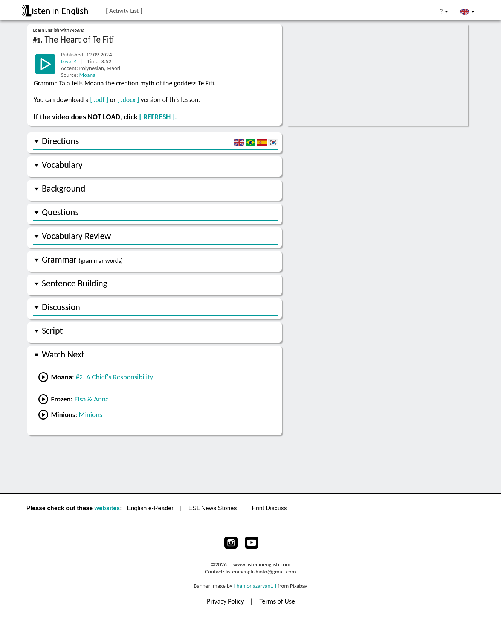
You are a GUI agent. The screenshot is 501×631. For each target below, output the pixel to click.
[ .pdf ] (99, 100)
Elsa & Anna (91, 399)
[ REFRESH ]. (158, 116)
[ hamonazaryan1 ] (255, 585)
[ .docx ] (128, 100)
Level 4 (69, 61)
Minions (90, 414)
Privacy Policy (226, 601)
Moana (87, 74)
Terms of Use (277, 601)
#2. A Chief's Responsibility (114, 377)
